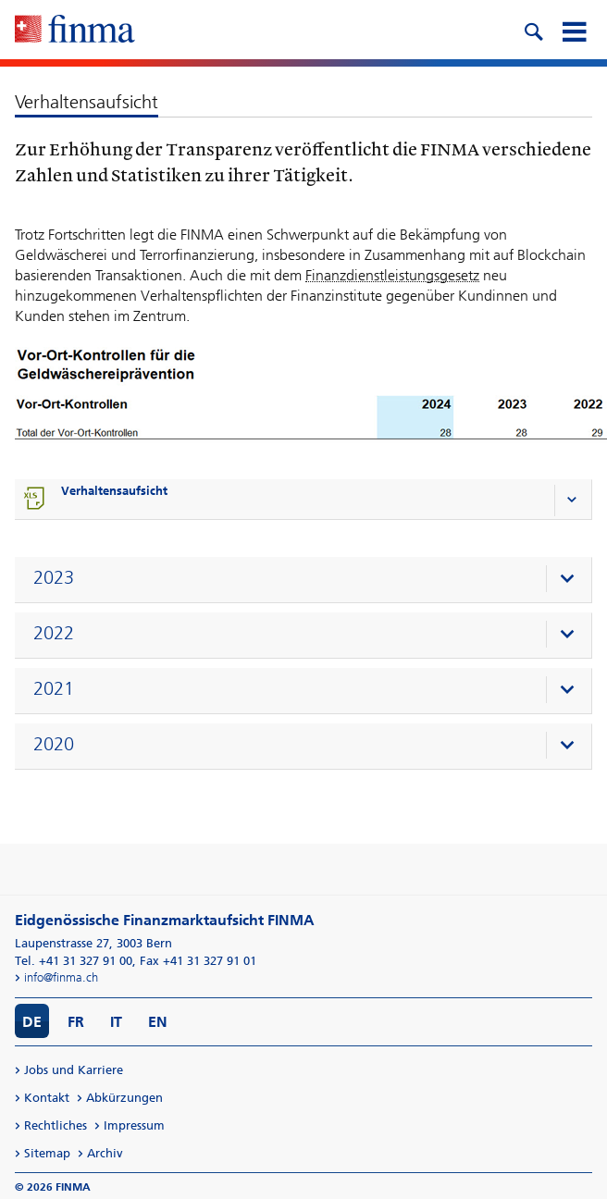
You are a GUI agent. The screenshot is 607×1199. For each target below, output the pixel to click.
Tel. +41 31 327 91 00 (73, 961)
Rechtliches (55, 1125)
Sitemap (47, 1153)
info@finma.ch (61, 977)
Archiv (105, 1153)
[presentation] (307, 580)
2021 (53, 688)
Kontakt (46, 1098)
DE (32, 1022)
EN (157, 1022)
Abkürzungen (124, 1098)
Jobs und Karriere (73, 1070)
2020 (53, 744)
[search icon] (532, 29)
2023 (53, 577)
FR (76, 1022)
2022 (53, 633)
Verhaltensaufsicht (114, 491)
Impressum (134, 1125)
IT (116, 1022)
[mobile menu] (573, 29)
